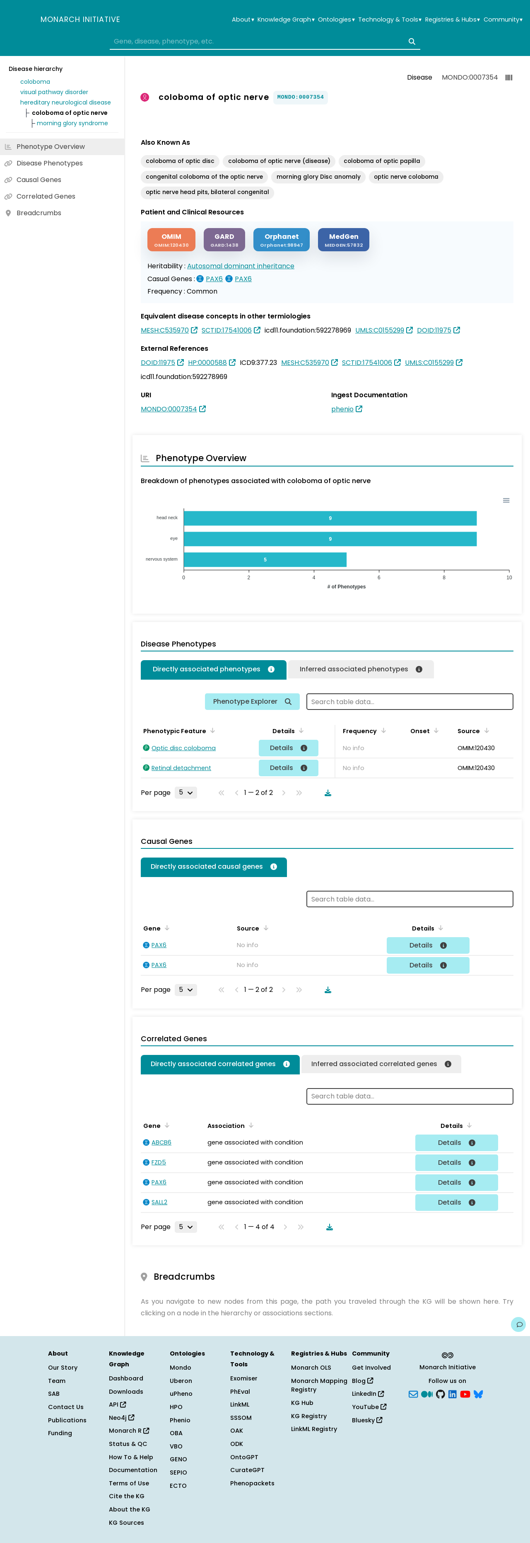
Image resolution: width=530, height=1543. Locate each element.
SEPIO (178, 1472)
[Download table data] (326, 792)
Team (56, 1381)
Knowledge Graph (286, 19)
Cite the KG (127, 1496)
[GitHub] (440, 1393)
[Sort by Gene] (166, 927)
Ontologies (336, 19)
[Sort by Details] (300, 730)
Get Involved (371, 1367)
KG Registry (309, 1416)
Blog (362, 1381)
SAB (54, 1394)
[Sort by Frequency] (382, 730)
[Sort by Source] (485, 730)
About (243, 19)
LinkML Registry (314, 1429)
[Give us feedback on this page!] (518, 1324)
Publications (67, 1420)
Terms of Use (129, 1483)
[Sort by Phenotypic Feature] (211, 730)
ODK (236, 1444)
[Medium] (427, 1393)
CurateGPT (247, 1470)
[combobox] (265, 41)
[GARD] (224, 240)
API (117, 1404)
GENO (178, 1459)
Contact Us (66, 1407)
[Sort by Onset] (435, 730)
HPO (176, 1407)
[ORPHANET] (281, 240)
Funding (60, 1433)
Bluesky (367, 1420)
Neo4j (121, 1418)
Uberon (181, 1381)
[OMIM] (171, 240)
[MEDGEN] (343, 240)
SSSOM (241, 1418)
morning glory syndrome (72, 123)
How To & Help (131, 1457)
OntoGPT (244, 1457)
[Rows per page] (186, 792)
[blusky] (478, 1393)
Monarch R (129, 1430)
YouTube (369, 1407)
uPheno (181, 1394)
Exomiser (244, 1378)
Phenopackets (252, 1483)
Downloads (126, 1391)
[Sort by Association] (250, 1125)
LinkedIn (368, 1394)
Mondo (180, 1367)
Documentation (133, 1470)
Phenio (180, 1420)
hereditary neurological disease (65, 102)
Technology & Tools (390, 19)
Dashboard (126, 1378)
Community (503, 19)
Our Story (62, 1367)
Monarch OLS (311, 1367)
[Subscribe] (413, 1393)
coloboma (35, 82)
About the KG (129, 1509)
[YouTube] (465, 1393)
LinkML (239, 1404)
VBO (176, 1446)
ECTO (178, 1486)
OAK (236, 1430)
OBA (176, 1433)
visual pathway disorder (54, 92)
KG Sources (126, 1523)
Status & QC (128, 1444)
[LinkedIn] (452, 1393)
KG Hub (302, 1403)
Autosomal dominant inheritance (240, 266)
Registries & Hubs (452, 19)
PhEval (240, 1391)
